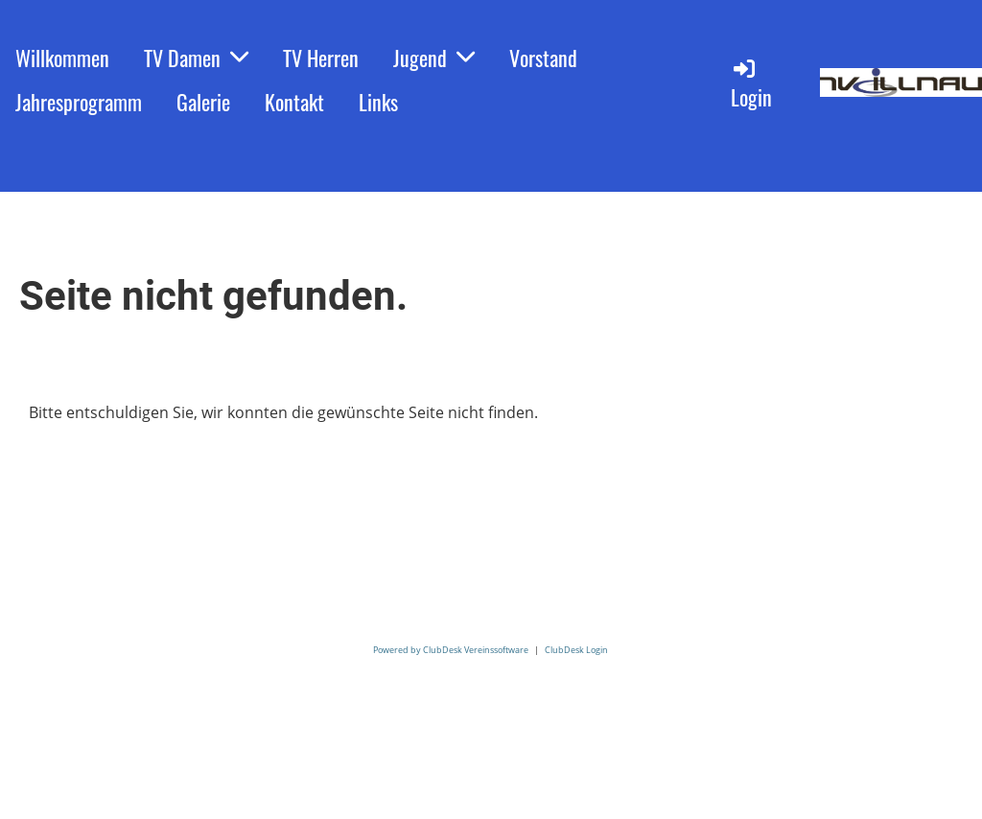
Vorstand (543, 57)
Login (751, 84)
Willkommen (62, 57)
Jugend (434, 57)
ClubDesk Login (576, 650)
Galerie (203, 101)
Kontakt (294, 101)
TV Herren (321, 57)
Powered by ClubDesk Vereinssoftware (450, 650)
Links (378, 101)
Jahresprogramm (78, 101)
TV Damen (196, 57)
